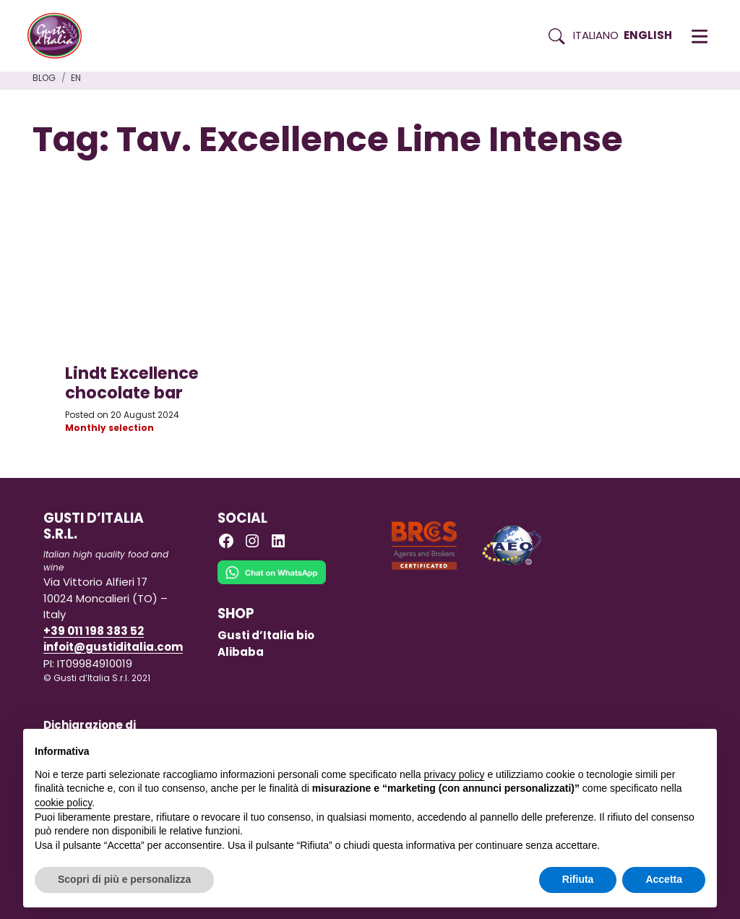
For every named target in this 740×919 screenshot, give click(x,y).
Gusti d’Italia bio (266, 635)
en (76, 78)
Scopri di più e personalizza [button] (124, 879)
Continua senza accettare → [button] (638, 747)
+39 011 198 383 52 (93, 630)
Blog (44, 78)
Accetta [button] (663, 879)
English (648, 35)
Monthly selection (109, 428)
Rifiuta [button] (578, 879)
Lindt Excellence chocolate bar (132, 383)
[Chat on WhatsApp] (272, 582)
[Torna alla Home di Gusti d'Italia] (59, 36)
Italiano (596, 35)
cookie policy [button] (63, 802)
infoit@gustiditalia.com (113, 646)
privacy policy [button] (454, 774)
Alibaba (241, 651)
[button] (699, 36)
